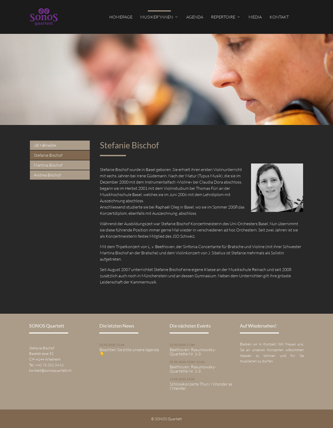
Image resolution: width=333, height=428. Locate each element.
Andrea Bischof (47, 175)
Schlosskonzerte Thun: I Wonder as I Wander (201, 386)
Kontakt (279, 17)
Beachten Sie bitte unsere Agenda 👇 (129, 352)
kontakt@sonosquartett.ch (50, 370)
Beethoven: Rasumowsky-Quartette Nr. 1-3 (193, 352)
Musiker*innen (156, 17)
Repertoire (223, 17)
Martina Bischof (48, 165)
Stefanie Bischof (48, 155)
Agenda (194, 17)
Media (255, 17)
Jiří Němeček (45, 145)
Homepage (120, 17)
